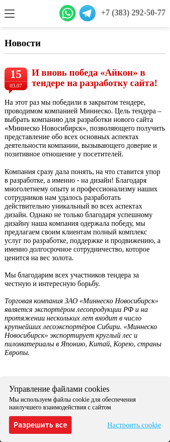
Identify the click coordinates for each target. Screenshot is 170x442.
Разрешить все (40, 425)
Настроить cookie (134, 425)
